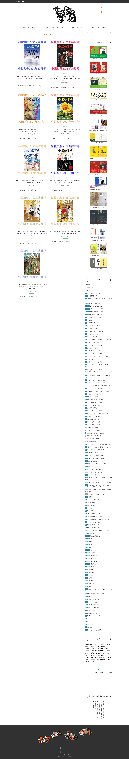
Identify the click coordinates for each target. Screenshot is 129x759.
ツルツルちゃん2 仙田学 (92, 425)
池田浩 (108, 644)
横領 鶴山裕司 (90, 359)
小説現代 (90, 564)
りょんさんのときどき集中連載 (94, 455)
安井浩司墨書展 (91, 296)
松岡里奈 (87, 659)
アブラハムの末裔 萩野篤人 (94, 469)
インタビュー (34, 27)
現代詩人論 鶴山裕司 (92, 500)
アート (66, 27)
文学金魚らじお (89, 287)
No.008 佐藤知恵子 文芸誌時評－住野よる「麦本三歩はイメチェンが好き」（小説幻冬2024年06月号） (65, 78)
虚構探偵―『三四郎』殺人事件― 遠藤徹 (97, 391)
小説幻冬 (65, 230)
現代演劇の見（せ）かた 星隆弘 (95, 593)
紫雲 (103, 650)
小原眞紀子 (88, 648)
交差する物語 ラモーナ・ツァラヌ (95, 464)
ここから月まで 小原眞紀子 (93, 430)
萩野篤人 (99, 657)
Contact (24, 1)
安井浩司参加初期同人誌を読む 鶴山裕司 (97, 519)
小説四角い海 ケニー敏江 (93, 351)
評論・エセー (89, 624)
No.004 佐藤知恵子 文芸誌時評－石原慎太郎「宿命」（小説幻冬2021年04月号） (65, 183)
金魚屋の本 (87, 285)
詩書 (87, 621)
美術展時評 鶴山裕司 (92, 602)
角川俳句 (89, 569)
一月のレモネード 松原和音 (93, 345)
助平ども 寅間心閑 (91, 334)
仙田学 (86, 653)
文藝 (88, 550)
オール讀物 (91, 555)
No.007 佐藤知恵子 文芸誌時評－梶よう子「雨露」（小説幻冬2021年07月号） (31, 131)
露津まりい (105, 655)
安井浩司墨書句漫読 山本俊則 (94, 516)
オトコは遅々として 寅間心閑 (94, 331)
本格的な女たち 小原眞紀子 (93, 320)
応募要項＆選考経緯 (93, 303)
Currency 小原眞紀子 (91, 427)
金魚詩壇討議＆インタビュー (95, 312)
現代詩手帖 (89, 583)
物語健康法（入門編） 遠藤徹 (94, 394)
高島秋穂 (91, 653)
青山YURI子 (96, 644)
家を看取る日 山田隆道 (92, 422)
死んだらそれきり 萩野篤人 (94, 472)
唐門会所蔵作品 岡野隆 (92, 514)
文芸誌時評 (79, 27)
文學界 (89, 539)
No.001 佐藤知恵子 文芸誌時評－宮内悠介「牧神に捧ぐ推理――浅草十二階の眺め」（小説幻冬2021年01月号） (32, 289)
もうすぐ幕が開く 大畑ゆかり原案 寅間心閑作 (98, 339)
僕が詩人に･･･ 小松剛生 (92, 416)
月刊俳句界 (89, 572)
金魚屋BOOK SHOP (60, 750)
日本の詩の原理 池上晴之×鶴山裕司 (95, 450)
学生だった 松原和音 (92, 342)
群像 (88, 544)
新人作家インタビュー (93, 314)
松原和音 (93, 659)
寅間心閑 (87, 657)
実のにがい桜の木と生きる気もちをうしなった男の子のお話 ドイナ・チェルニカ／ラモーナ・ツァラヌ (98, 371)
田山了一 (93, 655)
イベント (42, 27)
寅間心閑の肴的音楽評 (92, 605)
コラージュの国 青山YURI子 (93, 325)
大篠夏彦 (91, 646)
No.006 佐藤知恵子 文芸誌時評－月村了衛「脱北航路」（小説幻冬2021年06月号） (65, 131)
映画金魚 (89, 586)
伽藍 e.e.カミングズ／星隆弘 (94, 362)
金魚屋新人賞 (26, 27)
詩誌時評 (87, 27)
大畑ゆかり (98, 646)
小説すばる (91, 561)
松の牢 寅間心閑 (91, 337)
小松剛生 (87, 650)
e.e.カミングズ (88, 644)
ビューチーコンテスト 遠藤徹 (94, 388)
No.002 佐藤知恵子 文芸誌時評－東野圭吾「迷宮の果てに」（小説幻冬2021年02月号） (65, 235)
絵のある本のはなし (91, 627)
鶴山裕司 (98, 655)
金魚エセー (89, 466)
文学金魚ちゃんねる (90, 290)
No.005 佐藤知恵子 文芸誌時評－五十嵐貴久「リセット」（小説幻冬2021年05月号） (32, 183)
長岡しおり (93, 657)
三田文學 (90, 553)
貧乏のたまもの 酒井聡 (93, 452)
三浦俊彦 (98, 659)
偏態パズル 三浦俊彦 (92, 419)
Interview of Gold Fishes (93, 306)
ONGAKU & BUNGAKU (92, 607)
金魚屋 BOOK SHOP (101, 27)
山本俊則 (93, 661)
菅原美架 (108, 650)
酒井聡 (92, 650)
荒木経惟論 (89, 533)
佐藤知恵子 (98, 650)
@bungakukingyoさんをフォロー (104, 672)
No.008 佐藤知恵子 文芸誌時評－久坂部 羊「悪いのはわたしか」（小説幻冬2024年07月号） (32, 78)
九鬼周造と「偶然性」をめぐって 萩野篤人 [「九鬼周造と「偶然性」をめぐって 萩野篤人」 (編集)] (100, 482)
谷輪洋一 (87, 655)
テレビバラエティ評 (91, 613)
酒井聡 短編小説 (90, 348)
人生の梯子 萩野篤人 (92, 475)
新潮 (88, 541)
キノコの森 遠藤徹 (91, 397)
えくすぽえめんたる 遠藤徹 (94, 399)
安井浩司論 (89, 511)
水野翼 (104, 659)
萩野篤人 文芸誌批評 (93, 536)
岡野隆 (104, 646)
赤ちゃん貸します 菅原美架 (93, 411)
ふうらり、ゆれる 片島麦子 (93, 353)
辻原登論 (89, 497)
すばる (89, 547)
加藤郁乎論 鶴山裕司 (92, 527)
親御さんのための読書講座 (93, 630)
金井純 (99, 648)
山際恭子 (109, 659)
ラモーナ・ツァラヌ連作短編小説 (95, 380)
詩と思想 (89, 581)
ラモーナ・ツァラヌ (101, 661)
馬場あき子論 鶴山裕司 (92, 522)
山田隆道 (87, 661)
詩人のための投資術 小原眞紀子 (95, 458)
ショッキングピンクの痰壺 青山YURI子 (96, 413)
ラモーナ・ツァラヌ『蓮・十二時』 (95, 383)
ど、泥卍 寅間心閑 (91, 328)
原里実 (105, 657)
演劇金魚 (89, 596)
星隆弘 (109, 657)
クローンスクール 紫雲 (92, 405)
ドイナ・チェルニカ (106, 653)
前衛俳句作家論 (90, 502)
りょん (109, 661)
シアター (73, 27)
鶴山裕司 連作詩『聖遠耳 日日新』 (94, 433)
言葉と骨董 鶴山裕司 (92, 599)
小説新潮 (90, 558)
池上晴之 (102, 644)
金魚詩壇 (52, 27)
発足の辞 (18, 1)
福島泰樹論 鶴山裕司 (92, 525)
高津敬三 (97, 653)
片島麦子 (94, 648)
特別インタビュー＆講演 (94, 309)
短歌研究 (89, 578)
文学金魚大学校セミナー (93, 293)
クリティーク (60, 27)
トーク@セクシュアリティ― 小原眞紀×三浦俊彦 (98, 444)
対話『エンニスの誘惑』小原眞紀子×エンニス (98, 447)
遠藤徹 (86, 646)
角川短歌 (89, 575)
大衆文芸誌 (31, 73)
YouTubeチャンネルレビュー (93, 616)
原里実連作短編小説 (91, 323)
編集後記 (93, 27)
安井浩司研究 (89, 508)
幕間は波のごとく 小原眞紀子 (94, 317)
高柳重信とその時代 (91, 505)
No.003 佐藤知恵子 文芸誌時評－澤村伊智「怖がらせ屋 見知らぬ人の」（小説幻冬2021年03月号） (32, 235)
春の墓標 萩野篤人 (91, 408)
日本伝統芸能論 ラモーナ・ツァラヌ (97, 530)
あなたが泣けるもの (91, 461)
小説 (47, 27)
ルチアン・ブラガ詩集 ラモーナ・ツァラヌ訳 (97, 385)
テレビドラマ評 (90, 610)
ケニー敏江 (105, 648)
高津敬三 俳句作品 (90, 441)
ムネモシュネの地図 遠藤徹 (93, 402)
